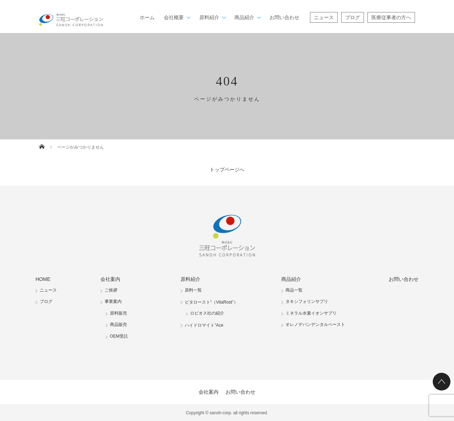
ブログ (352, 17)
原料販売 (118, 313)
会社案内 (110, 279)
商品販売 (118, 324)
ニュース (324, 17)
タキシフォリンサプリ (307, 301)
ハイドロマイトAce (204, 325)
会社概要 (174, 17)
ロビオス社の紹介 (207, 313)
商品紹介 (244, 17)
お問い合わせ (284, 17)
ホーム (147, 17)
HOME (42, 279)
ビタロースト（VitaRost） (211, 302)
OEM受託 (119, 336)
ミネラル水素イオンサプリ (311, 313)
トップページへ (227, 169)
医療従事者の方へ (391, 17)
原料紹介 (209, 17)
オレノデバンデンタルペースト (315, 324)
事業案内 (113, 301)
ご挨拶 (111, 290)
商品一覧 (294, 290)
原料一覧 (193, 290)
